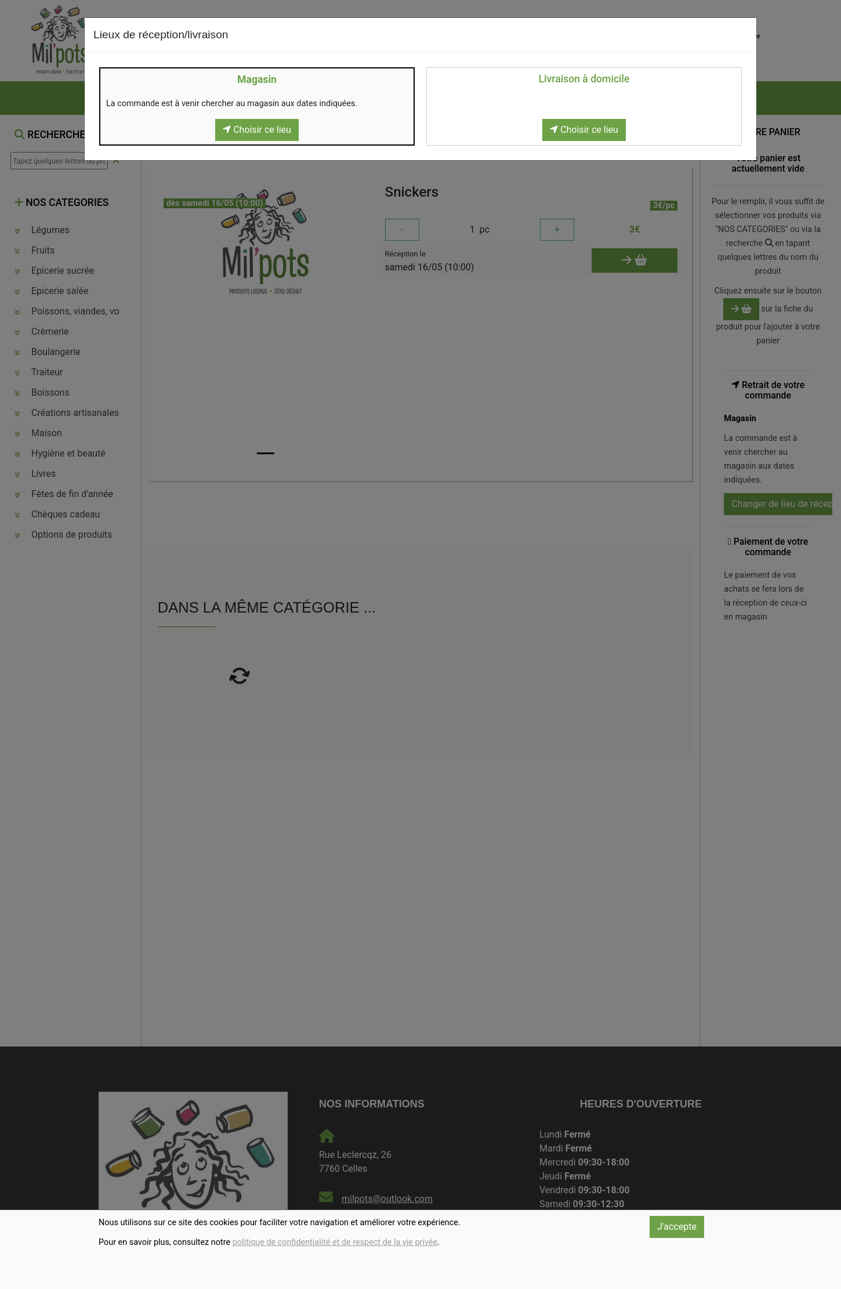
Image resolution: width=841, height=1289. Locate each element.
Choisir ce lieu (257, 129)
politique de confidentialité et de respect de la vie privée (335, 1242)
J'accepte (677, 1226)
